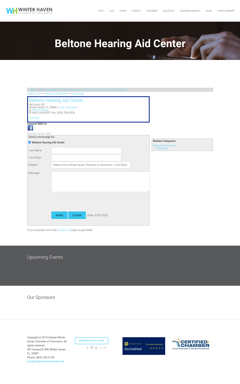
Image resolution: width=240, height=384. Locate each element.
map (61, 107)
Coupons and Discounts (95, 89)
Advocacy (169, 10)
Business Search (190, 10)
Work (123, 10)
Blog (209, 10)
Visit (101, 10)
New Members (70, 89)
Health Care (34, 93)
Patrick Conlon (40, 110)
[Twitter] (100, 347)
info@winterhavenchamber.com (45, 361)
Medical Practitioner (164, 145)
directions (72, 107)
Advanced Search (50, 89)
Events (136, 10)
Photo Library (226, 10)
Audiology (162, 148)
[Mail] (105, 347)
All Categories (119, 89)
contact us (64, 230)
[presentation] (76, 202)
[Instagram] (91, 347)
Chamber (151, 10)
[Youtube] (96, 347)
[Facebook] (87, 347)
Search (34, 89)
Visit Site (34, 118)
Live (111, 10)
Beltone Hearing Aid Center (56, 100)
